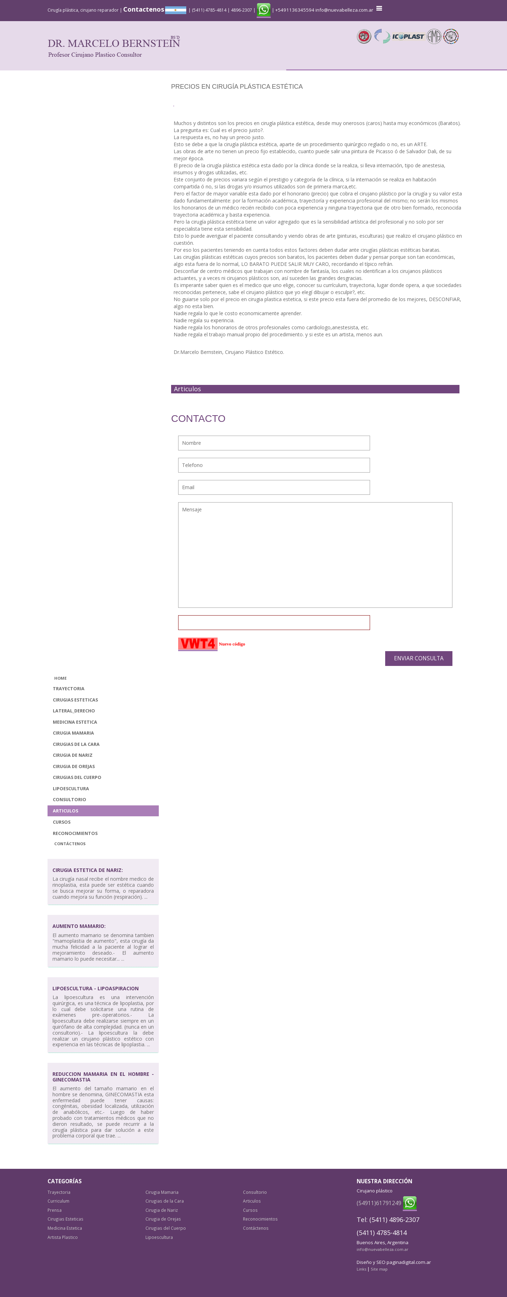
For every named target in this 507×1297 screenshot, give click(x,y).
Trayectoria (68, 689)
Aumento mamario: (79, 926)
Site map (379, 1269)
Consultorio (69, 800)
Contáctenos (70, 843)
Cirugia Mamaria (73, 733)
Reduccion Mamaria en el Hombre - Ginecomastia (103, 1077)
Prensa (55, 1210)
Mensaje (315, 555)
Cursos (61, 822)
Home (60, 678)
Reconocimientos (75, 833)
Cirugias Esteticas (75, 700)
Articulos (65, 811)
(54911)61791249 (379, 1203)
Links (361, 1269)
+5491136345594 (294, 10)
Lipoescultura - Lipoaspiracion (95, 988)
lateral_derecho (74, 711)
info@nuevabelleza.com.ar (344, 10)
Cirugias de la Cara (76, 744)
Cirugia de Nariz (73, 755)
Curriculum (58, 1201)
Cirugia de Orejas (74, 766)
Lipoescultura (71, 789)
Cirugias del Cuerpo (77, 777)
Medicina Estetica (75, 722)
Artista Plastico (63, 1237)
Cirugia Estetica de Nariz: (87, 870)
